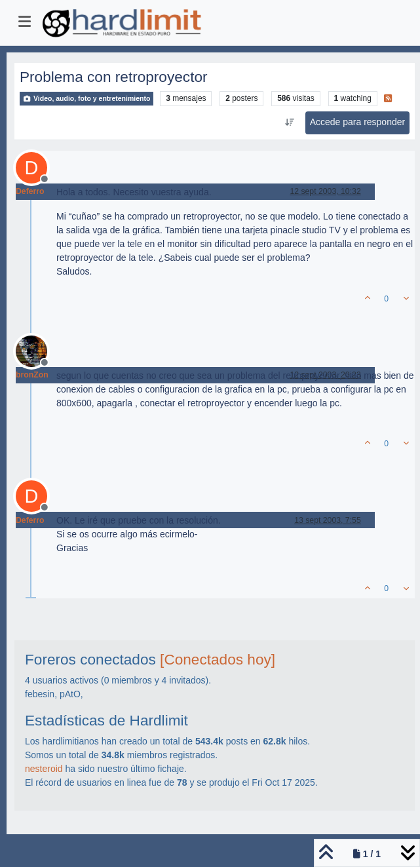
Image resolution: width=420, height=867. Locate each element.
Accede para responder (358, 122)
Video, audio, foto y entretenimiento (86, 98)
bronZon (32, 374)
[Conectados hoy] (217, 659)
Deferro (30, 191)
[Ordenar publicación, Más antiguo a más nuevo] (289, 122)
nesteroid (44, 768)
